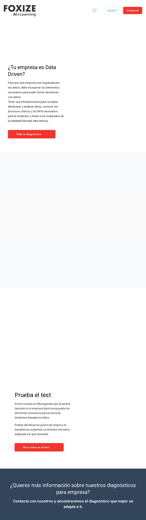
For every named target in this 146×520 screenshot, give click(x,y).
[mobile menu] (94, 10)
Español (113, 10)
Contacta (132, 10)
